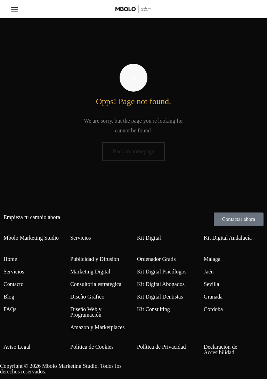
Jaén (208, 271)
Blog (8, 297)
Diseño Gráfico (87, 297)
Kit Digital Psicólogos (161, 271)
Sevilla (211, 284)
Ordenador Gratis (156, 259)
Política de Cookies (91, 347)
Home (10, 259)
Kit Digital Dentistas (160, 297)
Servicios (13, 271)
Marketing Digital (90, 271)
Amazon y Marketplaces (97, 327)
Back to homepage (133, 151)
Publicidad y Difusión (94, 259)
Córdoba (213, 309)
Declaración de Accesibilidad (220, 349)
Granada (213, 297)
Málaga (212, 259)
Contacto (13, 284)
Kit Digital (149, 238)
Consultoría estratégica (95, 284)
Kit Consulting (153, 309)
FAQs (9, 309)
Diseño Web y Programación (86, 312)
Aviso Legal (16, 347)
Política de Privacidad (161, 347)
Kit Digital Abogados (161, 284)
